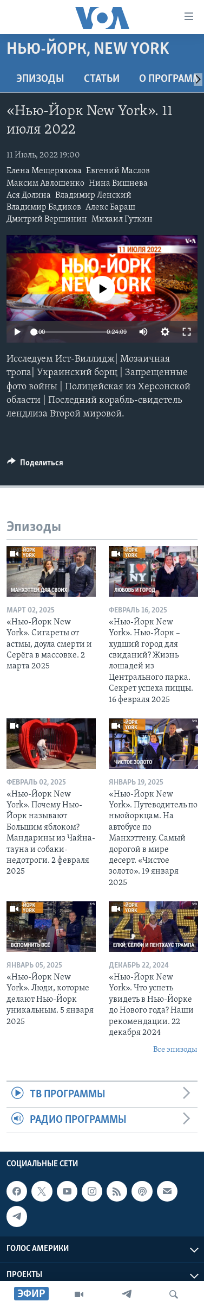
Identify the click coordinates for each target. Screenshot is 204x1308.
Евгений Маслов (118, 171)
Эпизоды (40, 79)
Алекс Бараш (110, 207)
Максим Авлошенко (45, 183)
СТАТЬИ (102, 79)
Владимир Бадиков (43, 207)
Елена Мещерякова (44, 171)
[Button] (35, 465)
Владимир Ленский (93, 195)
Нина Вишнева (118, 183)
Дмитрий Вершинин (46, 219)
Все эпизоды (175, 1050)
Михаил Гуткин (122, 219)
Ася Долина (28, 195)
